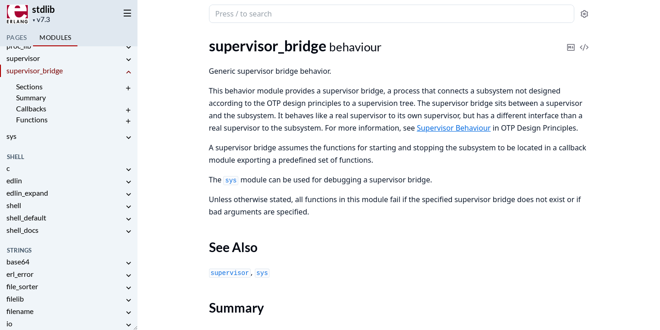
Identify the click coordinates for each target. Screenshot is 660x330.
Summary (31, 97)
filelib (15, 298)
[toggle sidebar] (126, 13)
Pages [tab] (16, 37)
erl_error (19, 274)
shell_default (26, 217)
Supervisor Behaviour (453, 128)
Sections (29, 86)
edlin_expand (27, 192)
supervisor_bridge (34, 70)
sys (11, 136)
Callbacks (31, 108)
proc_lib (18, 45)
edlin (14, 180)
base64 (17, 261)
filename (19, 311)
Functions (32, 119)
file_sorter (22, 286)
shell (13, 205)
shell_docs (22, 230)
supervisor (23, 58)
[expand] (128, 47)
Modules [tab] (55, 37)
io (9, 323)
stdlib (43, 9)
